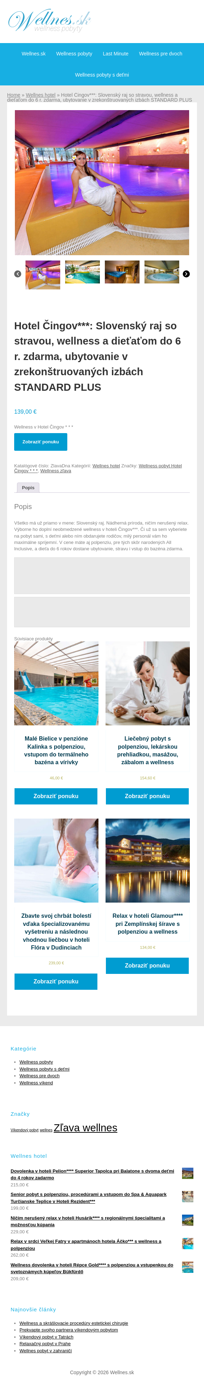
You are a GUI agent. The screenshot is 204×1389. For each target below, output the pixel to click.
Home (13, 95)
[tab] (28, 488)
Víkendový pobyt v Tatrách (46, 1337)
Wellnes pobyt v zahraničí (45, 1350)
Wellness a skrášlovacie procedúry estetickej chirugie (73, 1323)
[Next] (186, 275)
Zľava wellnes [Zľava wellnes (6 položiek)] (86, 1127)
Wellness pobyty (74, 53)
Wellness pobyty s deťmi (102, 75)
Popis (28, 487)
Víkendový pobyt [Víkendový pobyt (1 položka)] (25, 1130)
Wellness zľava (55, 470)
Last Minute (115, 53)
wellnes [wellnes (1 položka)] (46, 1130)
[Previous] (17, 275)
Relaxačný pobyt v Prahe (45, 1343)
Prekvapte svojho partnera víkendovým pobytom (68, 1330)
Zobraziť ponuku (41, 441)
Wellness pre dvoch (160, 53)
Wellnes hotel (41, 95)
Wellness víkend (36, 1082)
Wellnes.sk (33, 53)
